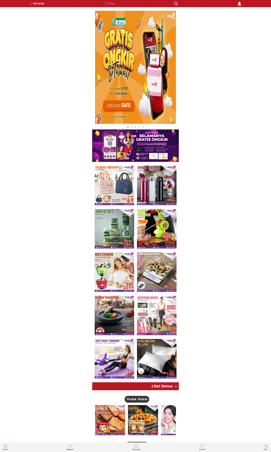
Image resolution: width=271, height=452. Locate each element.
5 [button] (143, 127)
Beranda (38, 3)
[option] (135, 67)
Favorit (202, 447)
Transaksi (136, 447)
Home (5, 447)
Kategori (70, 447)
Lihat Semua (161, 386)
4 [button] (139, 127)
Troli (266, 447)
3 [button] (135, 127)
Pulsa (111, 3)
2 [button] (132, 127)
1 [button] (128, 127)
